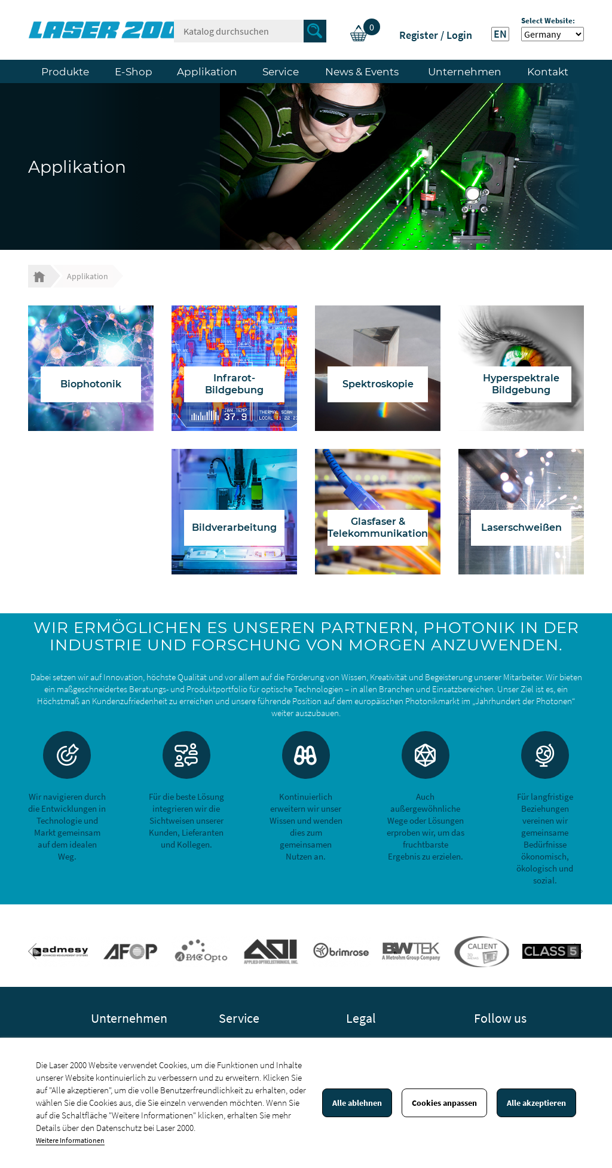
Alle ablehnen (357, 1102)
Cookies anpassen (444, 1102)
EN (500, 34)
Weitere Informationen (70, 1140)
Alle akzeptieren (536, 1102)
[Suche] (250, 31)
